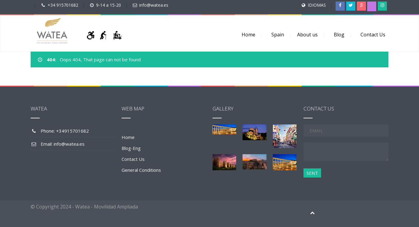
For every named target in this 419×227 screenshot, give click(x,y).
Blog (339, 34)
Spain (277, 34)
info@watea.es (153, 5)
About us (307, 34)
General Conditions (141, 170)
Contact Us (372, 34)
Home (248, 34)
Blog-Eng (131, 148)
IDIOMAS (317, 5)
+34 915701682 (63, 5)
